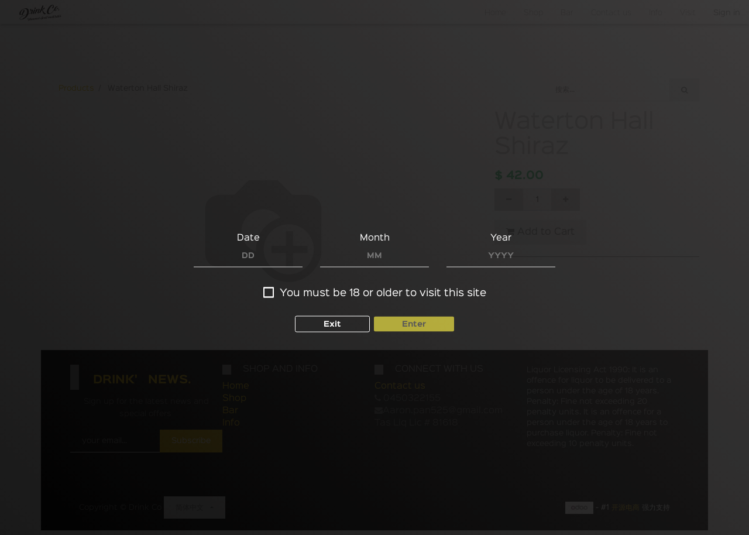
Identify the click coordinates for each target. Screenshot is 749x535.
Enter (414, 324)
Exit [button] (332, 324)
